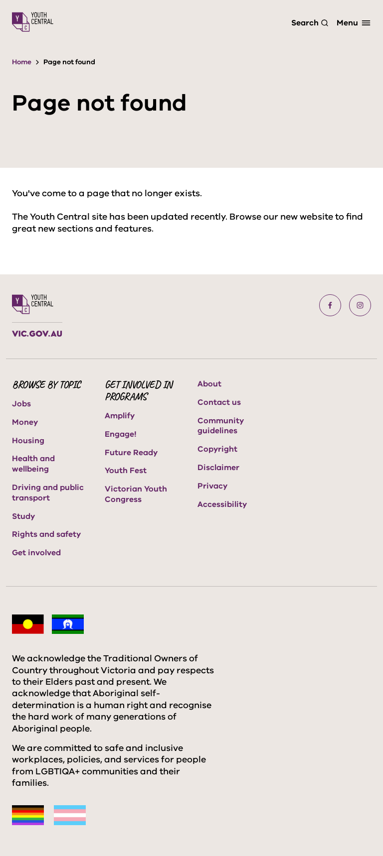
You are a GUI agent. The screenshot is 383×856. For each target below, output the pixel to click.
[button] (330, 305)
